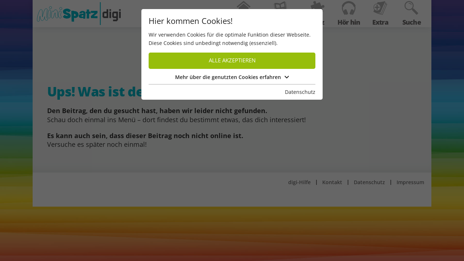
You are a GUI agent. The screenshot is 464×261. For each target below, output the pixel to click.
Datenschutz (300, 91)
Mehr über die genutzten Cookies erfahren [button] (232, 77)
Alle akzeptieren (232, 60)
